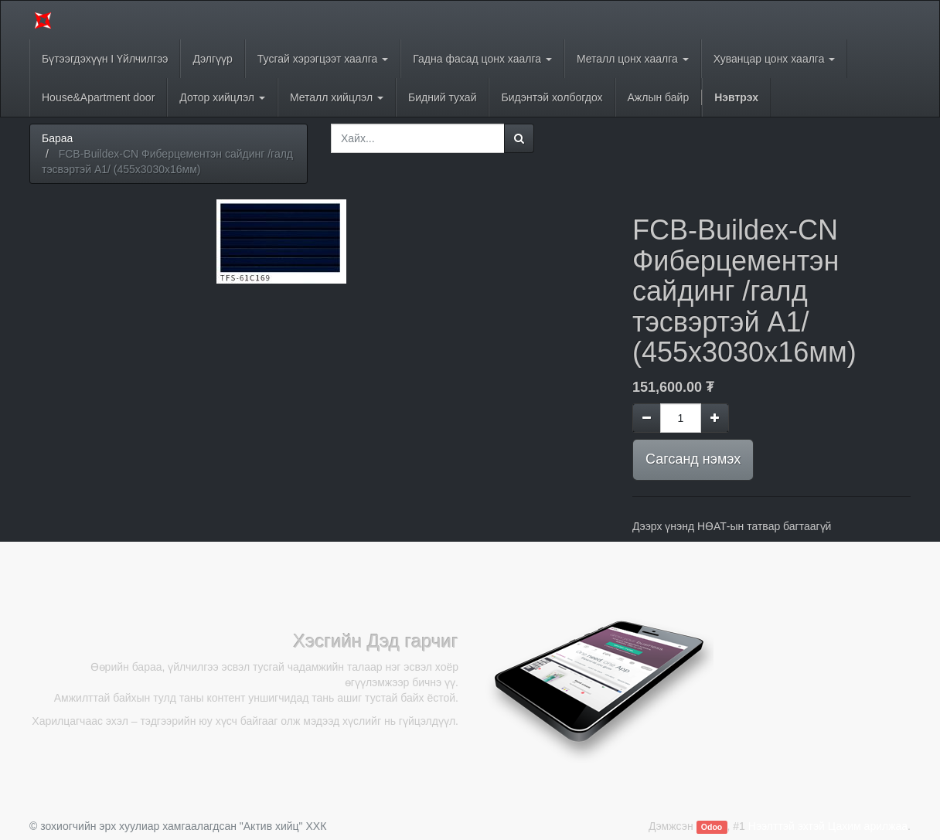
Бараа (57, 138)
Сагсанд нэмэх (693, 459)
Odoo (711, 826)
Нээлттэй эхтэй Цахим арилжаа (828, 826)
